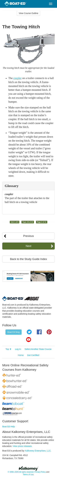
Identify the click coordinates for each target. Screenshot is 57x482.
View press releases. (22, 446)
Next (28, 246)
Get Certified (33, 355)
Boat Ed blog (13, 332)
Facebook (39, 331)
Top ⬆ (8, 349)
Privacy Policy (40, 472)
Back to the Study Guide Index (28, 259)
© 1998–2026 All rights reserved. (21, 472)
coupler (17, 78)
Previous (28, 236)
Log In (18, 349)
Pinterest (49, 331)
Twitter (29, 331)
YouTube (28, 339)
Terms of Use (28, 474)
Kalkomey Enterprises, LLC (38, 450)
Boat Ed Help (8, 426)
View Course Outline (28, 13)
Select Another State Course (38, 349)
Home (21, 355)
